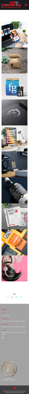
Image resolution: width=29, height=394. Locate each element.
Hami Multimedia (20, 392)
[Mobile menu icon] (26, 5)
